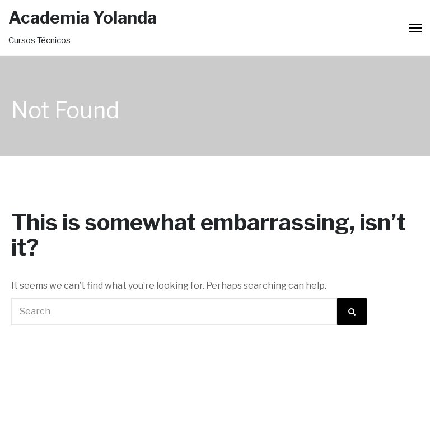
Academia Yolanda (82, 17)
